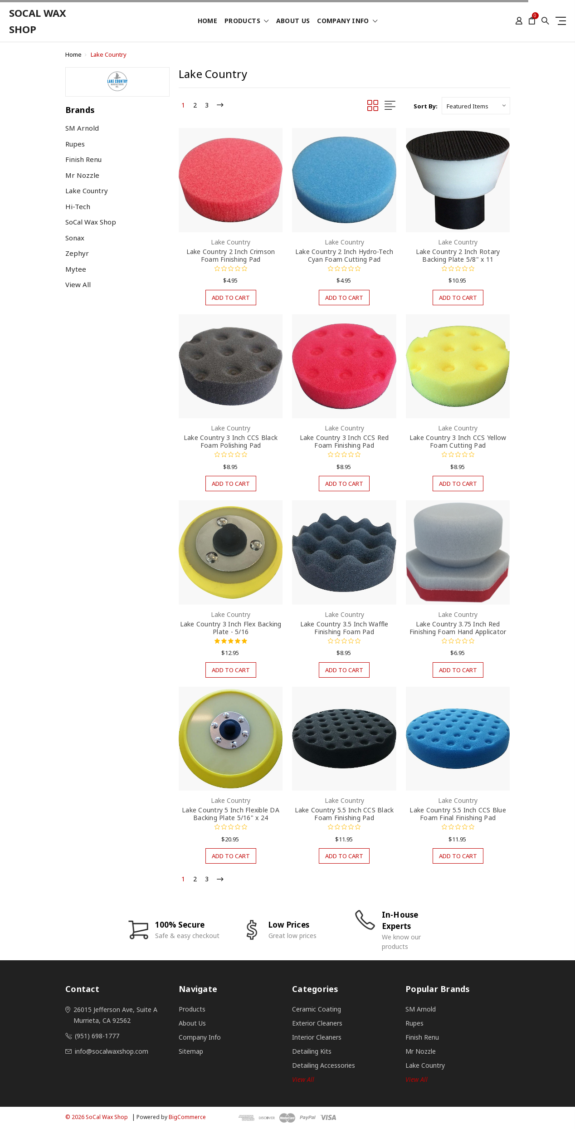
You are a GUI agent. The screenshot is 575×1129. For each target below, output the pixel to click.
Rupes (75, 143)
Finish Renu (83, 159)
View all (303, 1079)
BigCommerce (187, 1117)
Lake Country (109, 54)
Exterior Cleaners (317, 1023)
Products (246, 21)
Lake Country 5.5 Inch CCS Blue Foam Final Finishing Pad (457, 814)
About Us (293, 21)
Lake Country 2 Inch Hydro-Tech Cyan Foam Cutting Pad (344, 255)
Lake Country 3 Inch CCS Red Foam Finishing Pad (344, 441)
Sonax (74, 237)
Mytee (75, 269)
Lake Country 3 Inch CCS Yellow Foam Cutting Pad (458, 441)
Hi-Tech (77, 206)
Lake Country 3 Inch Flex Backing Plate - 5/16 (231, 628)
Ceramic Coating (316, 1009)
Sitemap (191, 1051)
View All (78, 284)
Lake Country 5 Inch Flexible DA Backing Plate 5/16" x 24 (230, 814)
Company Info (347, 21)
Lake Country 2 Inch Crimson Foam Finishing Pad (230, 255)
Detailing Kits (311, 1051)
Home (207, 21)
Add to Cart (231, 297)
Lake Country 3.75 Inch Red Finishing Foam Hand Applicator (458, 628)
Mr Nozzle (82, 175)
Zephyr (77, 253)
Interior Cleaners (316, 1037)
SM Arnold (82, 127)
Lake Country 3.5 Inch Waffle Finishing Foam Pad (344, 628)
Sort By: (426, 106)
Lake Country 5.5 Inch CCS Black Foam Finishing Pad (344, 814)
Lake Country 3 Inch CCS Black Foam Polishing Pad (231, 441)
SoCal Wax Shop (90, 221)
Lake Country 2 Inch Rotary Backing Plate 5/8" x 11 (458, 255)
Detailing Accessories (323, 1065)
